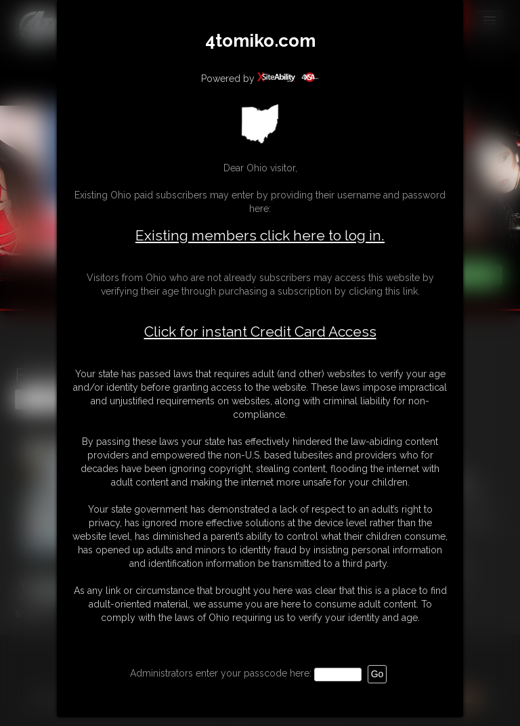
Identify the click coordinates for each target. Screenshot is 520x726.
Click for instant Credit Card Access (260, 332)
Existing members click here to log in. (260, 235)
